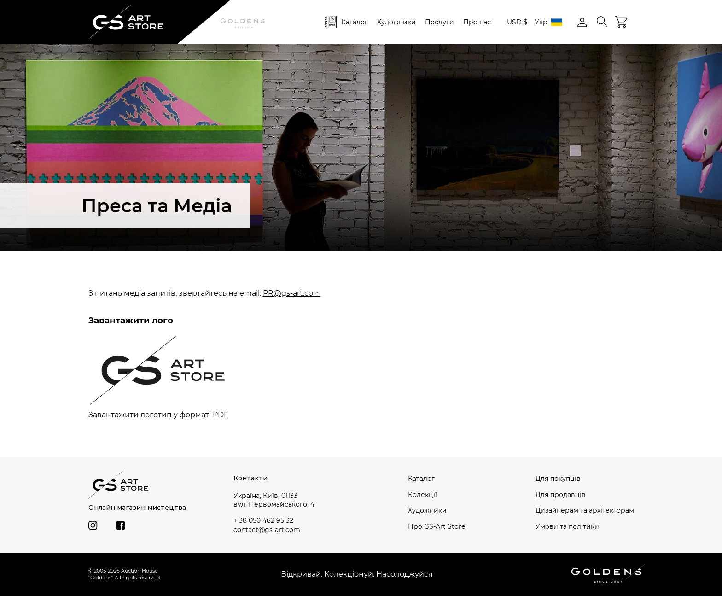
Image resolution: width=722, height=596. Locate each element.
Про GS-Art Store (436, 526)
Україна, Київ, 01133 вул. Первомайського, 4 (273, 500)
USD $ (517, 22)
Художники (396, 22)
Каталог (354, 22)
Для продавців (561, 495)
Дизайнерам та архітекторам (585, 510)
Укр (548, 22)
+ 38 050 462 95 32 (263, 520)
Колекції (422, 495)
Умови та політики (567, 526)
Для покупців (558, 478)
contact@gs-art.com (266, 530)
